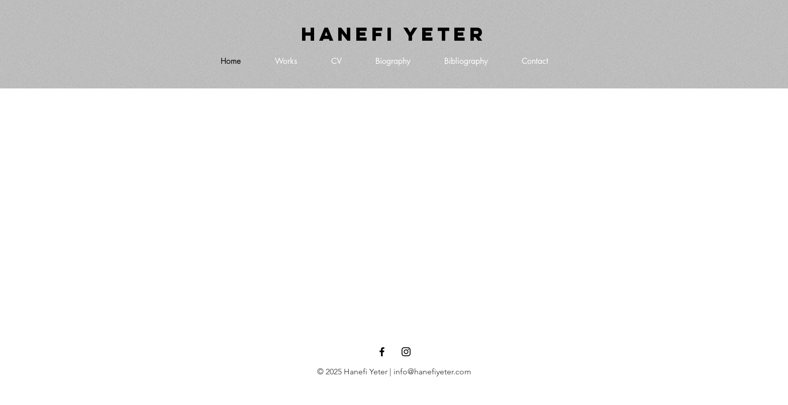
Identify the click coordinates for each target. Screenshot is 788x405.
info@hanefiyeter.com (432, 371)
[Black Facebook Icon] (382, 352)
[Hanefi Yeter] (394, 34)
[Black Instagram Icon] (406, 352)
